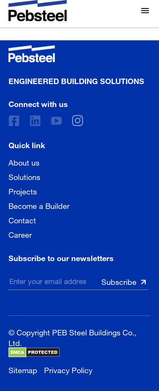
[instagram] (77, 120)
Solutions (24, 176)
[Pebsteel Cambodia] (76, 53)
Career (20, 234)
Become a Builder (39, 205)
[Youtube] (56, 121)
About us (23, 162)
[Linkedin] (35, 120)
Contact (22, 219)
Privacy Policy (68, 369)
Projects (22, 191)
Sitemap (22, 369)
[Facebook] (14, 120)
